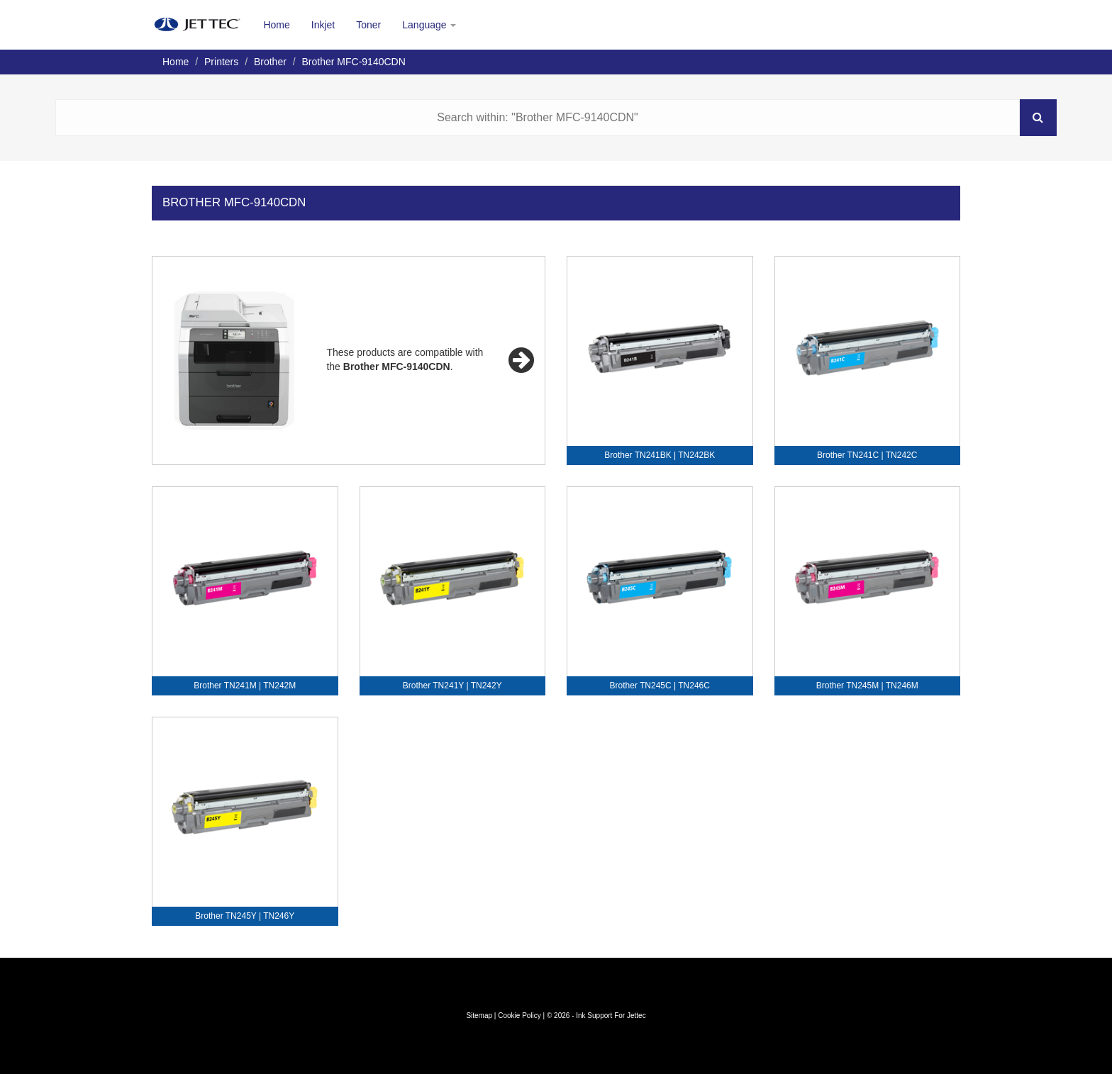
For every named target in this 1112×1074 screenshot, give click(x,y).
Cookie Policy (519, 1015)
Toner (368, 24)
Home (276, 24)
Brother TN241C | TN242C (867, 455)
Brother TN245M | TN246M (867, 685)
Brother (270, 61)
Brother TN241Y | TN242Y (452, 685)
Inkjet (323, 24)
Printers (221, 61)
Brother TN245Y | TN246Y (244, 916)
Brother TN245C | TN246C (660, 685)
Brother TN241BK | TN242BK (659, 455)
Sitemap (479, 1015)
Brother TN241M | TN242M (245, 685)
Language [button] (429, 24)
